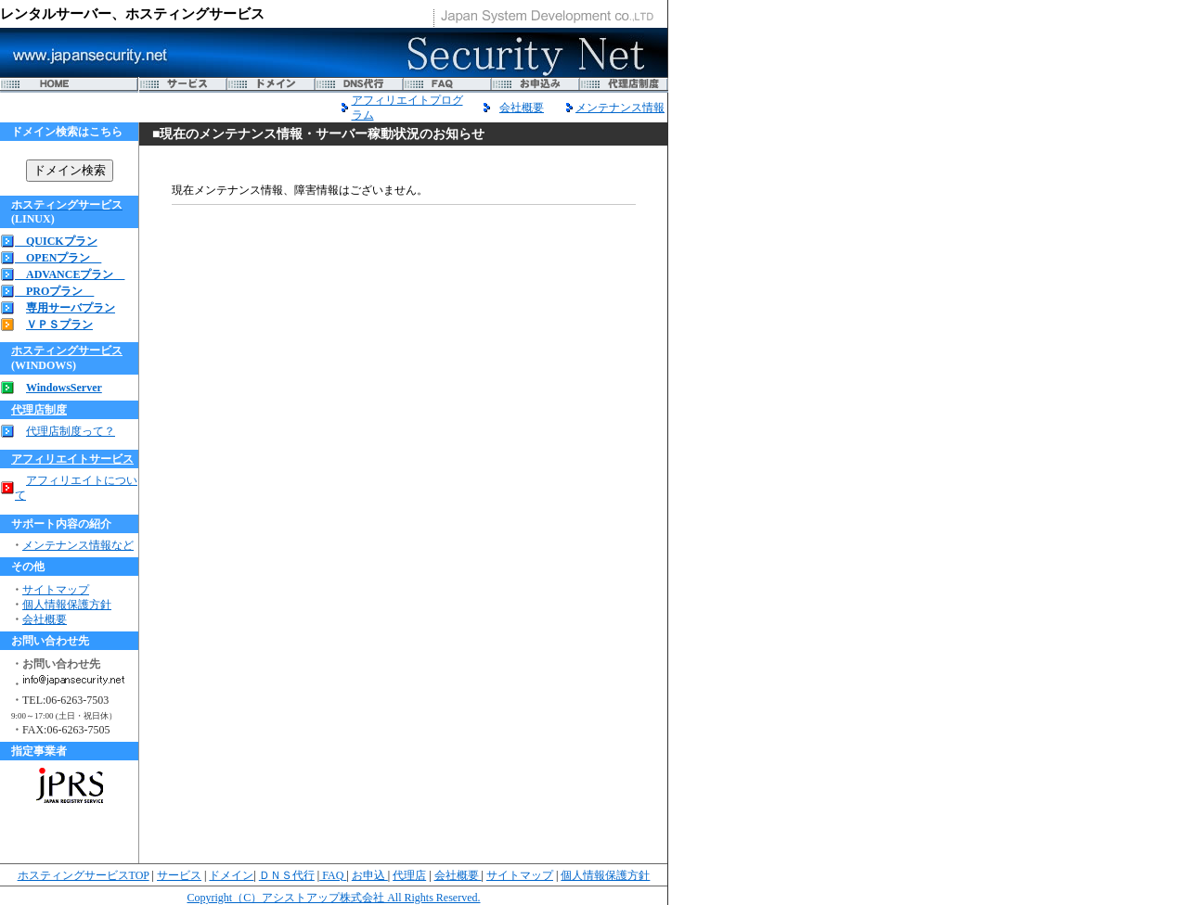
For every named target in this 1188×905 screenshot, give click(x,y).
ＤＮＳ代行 (287, 875)
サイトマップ (55, 589)
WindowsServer (64, 387)
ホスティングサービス (67, 350)
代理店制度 (39, 409)
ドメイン (231, 875)
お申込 (370, 875)
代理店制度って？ (70, 431)
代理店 (409, 875)
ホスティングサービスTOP (83, 875)
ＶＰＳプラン (59, 324)
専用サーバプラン (70, 307)
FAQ (332, 875)
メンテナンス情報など (78, 545)
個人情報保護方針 (66, 604)
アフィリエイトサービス (72, 458)
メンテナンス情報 (620, 107)
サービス (179, 875)
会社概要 (521, 107)
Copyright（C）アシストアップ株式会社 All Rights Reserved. (334, 897)
